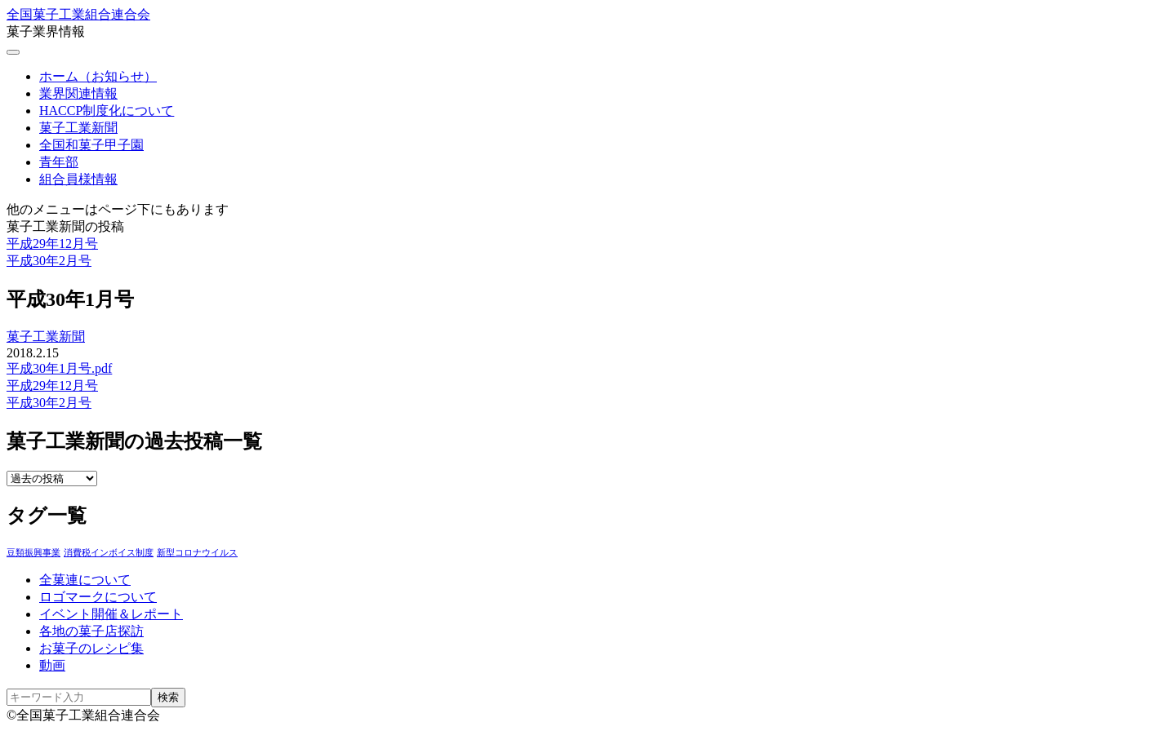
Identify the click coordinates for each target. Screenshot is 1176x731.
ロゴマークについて (98, 597)
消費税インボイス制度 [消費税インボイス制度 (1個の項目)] (109, 552)
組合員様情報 (78, 179)
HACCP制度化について (106, 110)
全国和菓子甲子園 (91, 145)
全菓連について (85, 580)
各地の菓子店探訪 (91, 631)
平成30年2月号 (49, 261)
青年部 (58, 162)
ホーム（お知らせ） (98, 76)
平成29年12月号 (52, 243)
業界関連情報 (78, 93)
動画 (52, 665)
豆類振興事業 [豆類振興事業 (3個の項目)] (33, 552)
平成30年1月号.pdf (59, 368)
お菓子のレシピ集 (91, 648)
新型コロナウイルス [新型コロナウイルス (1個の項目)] (197, 552)
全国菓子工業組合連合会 (78, 14)
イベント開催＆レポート (111, 614)
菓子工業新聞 (78, 128)
